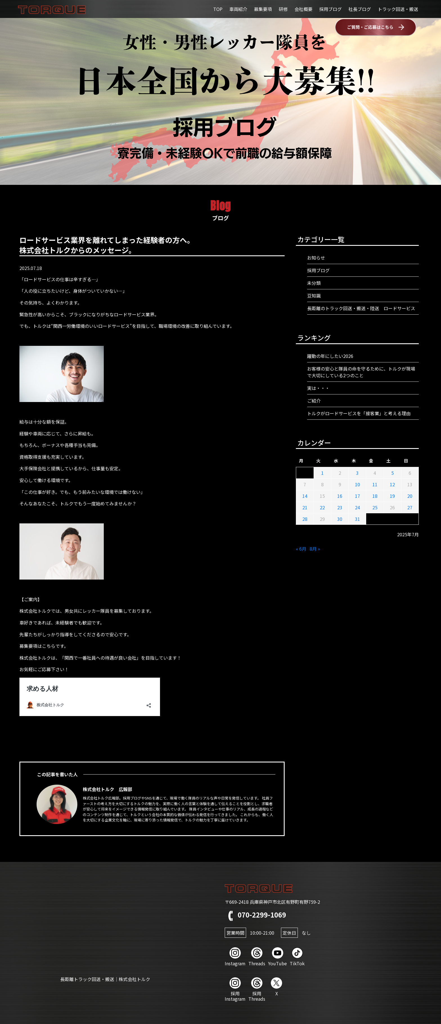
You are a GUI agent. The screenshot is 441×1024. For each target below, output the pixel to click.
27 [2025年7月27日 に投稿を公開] (409, 507)
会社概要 (303, 9)
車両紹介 (238, 9)
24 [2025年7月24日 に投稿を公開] (357, 507)
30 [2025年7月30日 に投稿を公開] (339, 519)
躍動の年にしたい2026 (330, 356)
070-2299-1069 (255, 914)
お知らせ (316, 257)
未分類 (314, 283)
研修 (283, 9)
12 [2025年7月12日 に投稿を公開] (392, 484)
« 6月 (301, 548)
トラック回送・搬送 (398, 9)
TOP (217, 9)
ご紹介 (314, 400)
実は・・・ (318, 388)
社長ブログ (359, 9)
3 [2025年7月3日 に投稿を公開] (357, 472)
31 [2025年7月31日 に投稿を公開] (357, 519)
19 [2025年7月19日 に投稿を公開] (392, 495)
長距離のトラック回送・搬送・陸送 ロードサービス (361, 308)
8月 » (315, 548)
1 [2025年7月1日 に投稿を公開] (322, 472)
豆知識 (314, 295)
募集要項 (263, 9)
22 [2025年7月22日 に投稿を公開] (322, 507)
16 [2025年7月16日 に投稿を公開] (339, 495)
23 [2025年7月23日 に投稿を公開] (339, 507)
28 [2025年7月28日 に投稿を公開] (304, 519)
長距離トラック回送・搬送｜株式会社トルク (105, 979)
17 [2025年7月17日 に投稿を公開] (357, 495)
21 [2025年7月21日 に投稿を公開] (304, 507)
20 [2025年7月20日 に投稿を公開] (409, 495)
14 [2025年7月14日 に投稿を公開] (304, 495)
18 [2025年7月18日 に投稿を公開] (374, 495)
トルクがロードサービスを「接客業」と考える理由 (359, 413)
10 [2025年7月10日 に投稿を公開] (357, 484)
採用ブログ (330, 9)
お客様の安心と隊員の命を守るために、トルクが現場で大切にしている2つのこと (361, 372)
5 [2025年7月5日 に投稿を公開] (392, 472)
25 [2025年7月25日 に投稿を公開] (374, 507)
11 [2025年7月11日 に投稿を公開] (374, 484)
